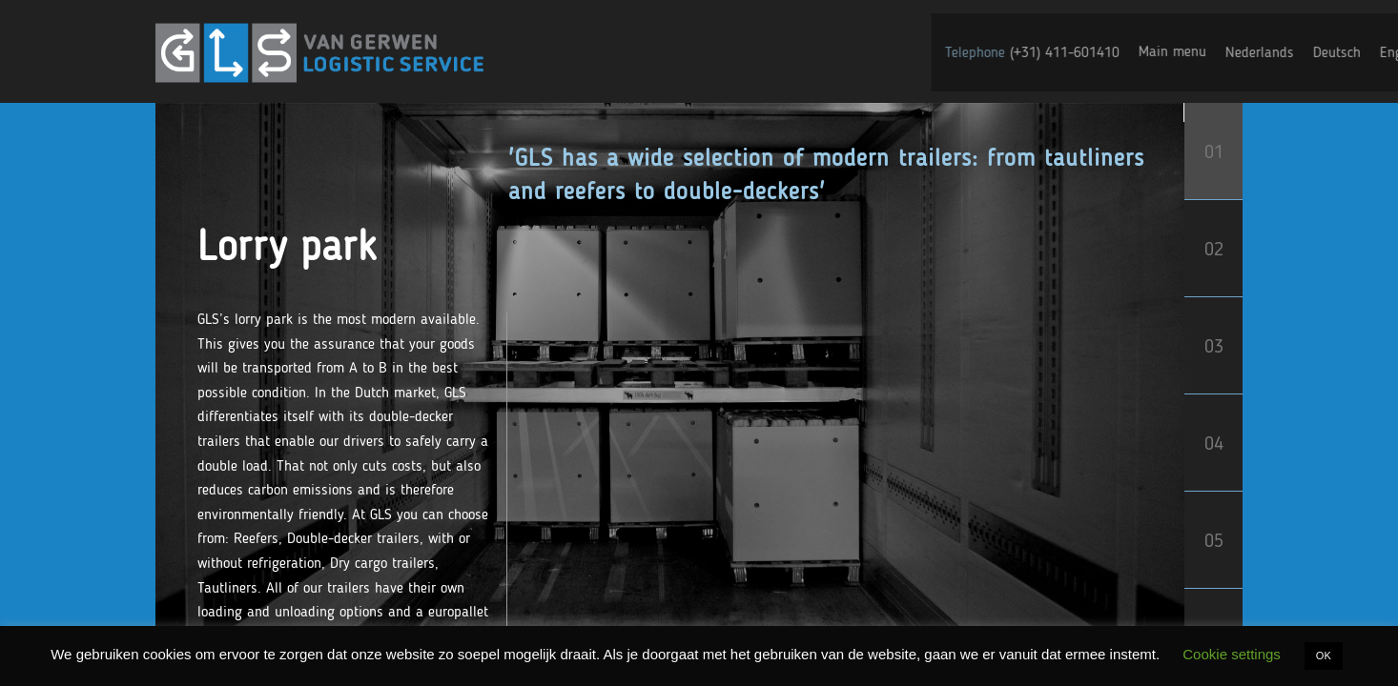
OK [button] (1323, 655)
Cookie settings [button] (1231, 654)
